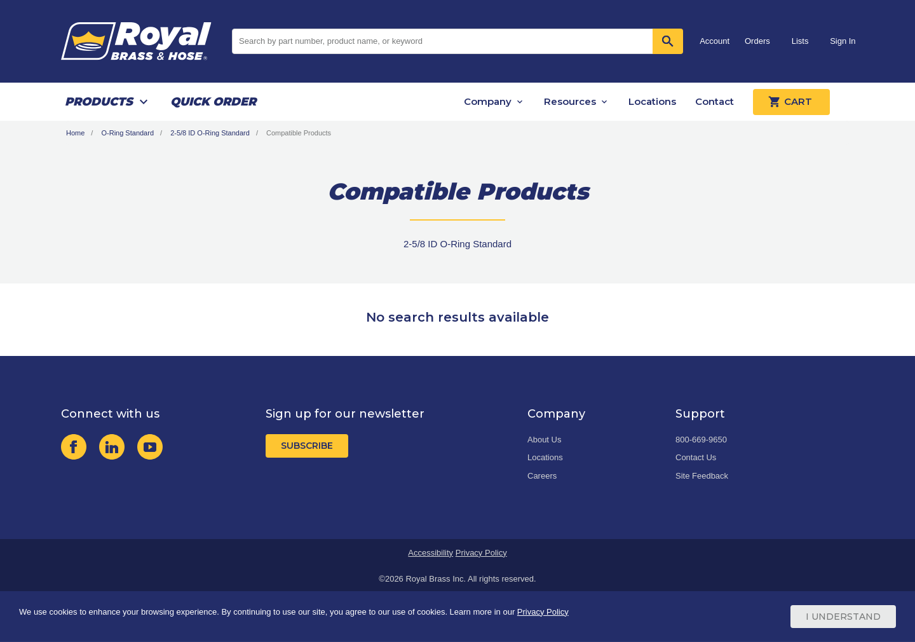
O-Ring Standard (127, 133)
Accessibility (430, 552)
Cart (791, 101)
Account (714, 41)
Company (488, 101)
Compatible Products (298, 133)
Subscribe (307, 445)
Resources (570, 101)
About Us (544, 439)
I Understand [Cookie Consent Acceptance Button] (843, 616)
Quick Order (213, 102)
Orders (757, 41)
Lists (800, 41)
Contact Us (695, 457)
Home (75, 133)
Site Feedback (701, 476)
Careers (542, 476)
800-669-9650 (701, 439)
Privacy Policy (481, 552)
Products (99, 102)
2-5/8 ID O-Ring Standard (210, 133)
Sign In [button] (842, 41)
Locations (652, 101)
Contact (714, 101)
